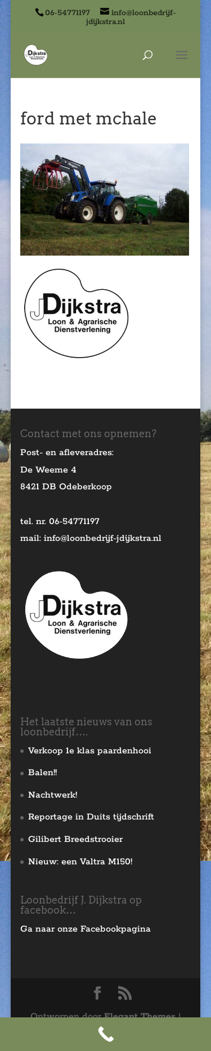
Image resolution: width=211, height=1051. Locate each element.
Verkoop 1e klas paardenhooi (89, 751)
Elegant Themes (140, 1016)
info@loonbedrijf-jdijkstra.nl (102, 538)
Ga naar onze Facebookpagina (85, 929)
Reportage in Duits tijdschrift (91, 817)
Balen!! (42, 773)
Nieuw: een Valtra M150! (80, 862)
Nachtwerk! (52, 795)
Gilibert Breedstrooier (75, 839)
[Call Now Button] (105, 1034)
